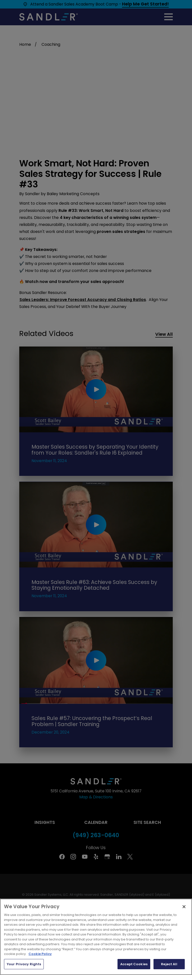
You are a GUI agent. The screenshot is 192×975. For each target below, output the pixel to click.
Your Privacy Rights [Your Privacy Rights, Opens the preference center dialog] (24, 964)
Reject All (169, 964)
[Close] (184, 906)
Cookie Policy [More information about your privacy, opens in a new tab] (40, 953)
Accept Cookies (134, 964)
